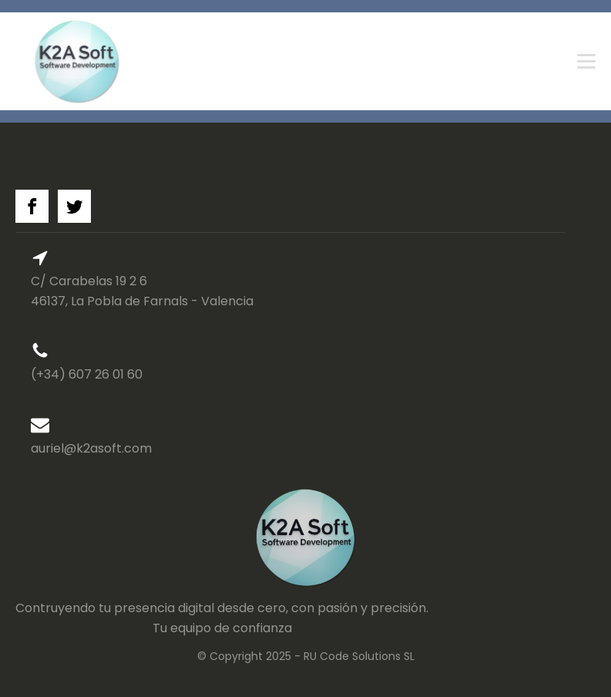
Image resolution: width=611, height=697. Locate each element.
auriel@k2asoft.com (91, 448)
